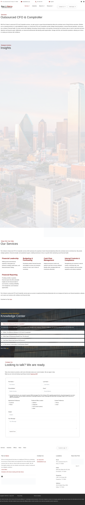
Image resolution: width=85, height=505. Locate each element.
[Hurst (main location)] (31, 406)
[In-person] (8, 402)
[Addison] (31, 402)
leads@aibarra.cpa (41, 461)
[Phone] (8, 404)
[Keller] (31, 408)
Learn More (4, 469)
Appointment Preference (14, 400)
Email (44, 388)
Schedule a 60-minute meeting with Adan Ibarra (12, 471)
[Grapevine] (31, 404)
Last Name (45, 381)
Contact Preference (59, 400)
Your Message (11, 418)
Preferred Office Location (37, 400)
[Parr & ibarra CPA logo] (7, 6)
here (11, 299)
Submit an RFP (33, 374)
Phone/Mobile (11, 388)
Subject (10, 411)
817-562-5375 (40, 459)
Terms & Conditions (37, 495)
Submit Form (12, 431)
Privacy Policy (19, 495)
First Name (10, 381)
